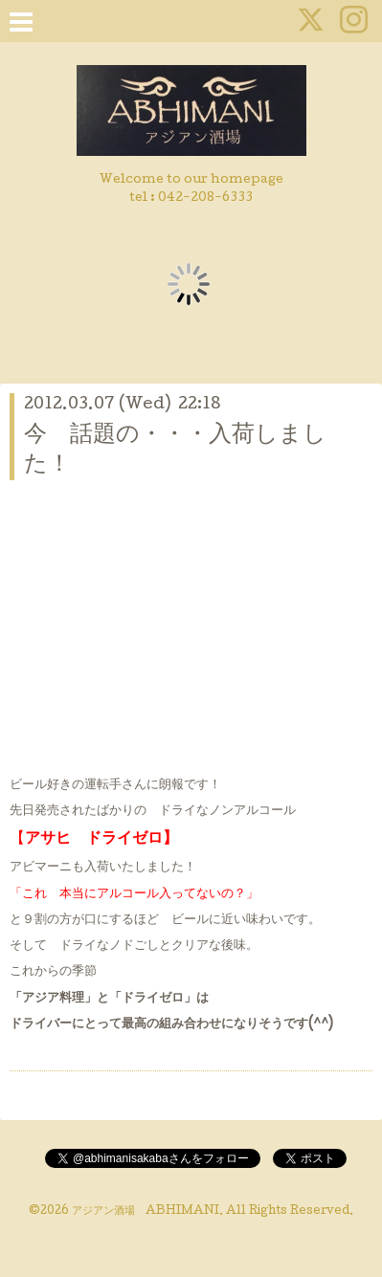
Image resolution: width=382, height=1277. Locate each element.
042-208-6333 (205, 198)
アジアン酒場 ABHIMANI (145, 1212)
